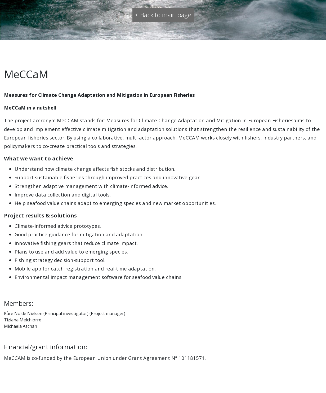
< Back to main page (163, 14)
